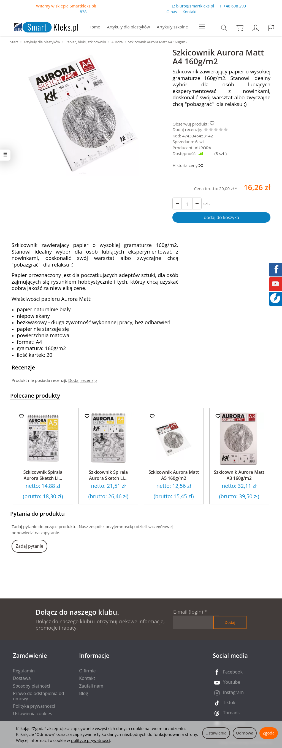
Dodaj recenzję (82, 380)
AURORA (203, 147)
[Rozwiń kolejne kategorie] (202, 27)
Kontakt (190, 12)
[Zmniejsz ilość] (197, 203)
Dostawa (22, 678)
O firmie (87, 671)
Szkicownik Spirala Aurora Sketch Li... (43, 475)
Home (94, 27)
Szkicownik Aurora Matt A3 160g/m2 (239, 475)
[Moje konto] (256, 28)
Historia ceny (187, 165)
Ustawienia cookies (32, 713)
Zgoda (269, 733)
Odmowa (244, 733)
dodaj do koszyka (221, 217)
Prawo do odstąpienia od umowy (38, 696)
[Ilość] (186, 203)
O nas (171, 12)
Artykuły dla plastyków (128, 27)
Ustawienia (216, 733)
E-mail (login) (188, 611)
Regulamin (24, 671)
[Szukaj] (224, 28)
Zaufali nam (91, 686)
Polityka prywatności (34, 706)
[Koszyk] (240, 28)
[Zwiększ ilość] (177, 203)
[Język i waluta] (271, 28)
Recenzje (23, 367)
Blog (83, 693)
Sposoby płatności (31, 686)
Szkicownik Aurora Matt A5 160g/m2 (173, 475)
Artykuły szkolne (172, 27)
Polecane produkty (35, 395)
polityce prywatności (90, 740)
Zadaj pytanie (29, 546)
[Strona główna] (40, 26)
